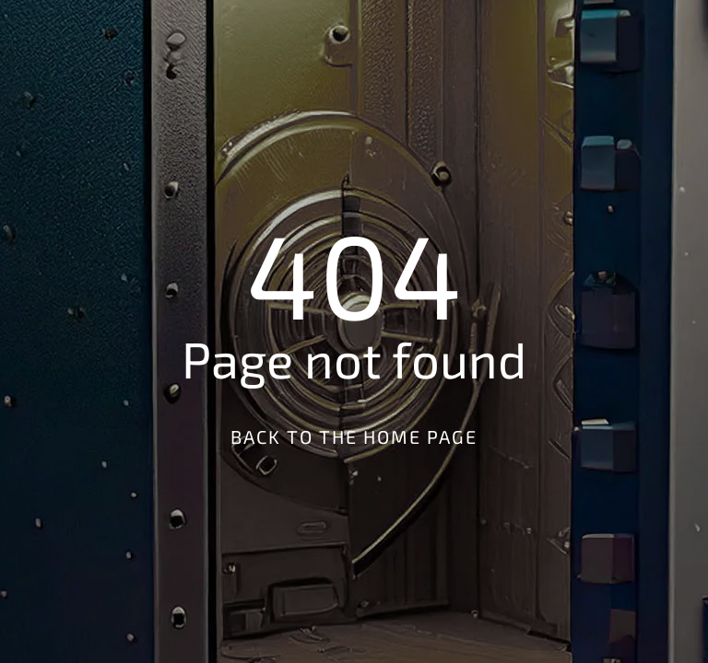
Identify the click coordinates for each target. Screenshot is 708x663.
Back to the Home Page (354, 436)
